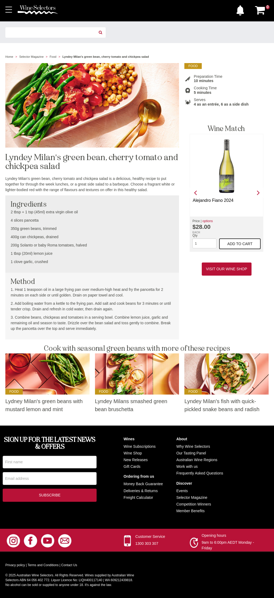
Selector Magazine (31, 56)
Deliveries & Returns (141, 491)
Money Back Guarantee (143, 484)
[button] (242, 9)
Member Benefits (190, 511)
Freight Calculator (138, 497)
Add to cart (239, 244)
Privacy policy (15, 565)
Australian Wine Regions (196, 460)
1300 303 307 (146, 543)
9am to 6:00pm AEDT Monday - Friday (228, 545)
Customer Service (150, 536)
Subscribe (49, 496)
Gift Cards (132, 466)
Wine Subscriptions (140, 446)
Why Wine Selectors (193, 446)
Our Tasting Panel (191, 453)
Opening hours (214, 535)
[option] (226, 193)
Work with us (187, 466)
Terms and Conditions (43, 565)
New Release (135, 460)
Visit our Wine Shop (226, 269)
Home (9, 56)
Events (182, 491)
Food (53, 56)
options (207, 221)
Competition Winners (193, 504)
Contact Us (69, 565)
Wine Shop (133, 453)
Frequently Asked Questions (199, 473)
